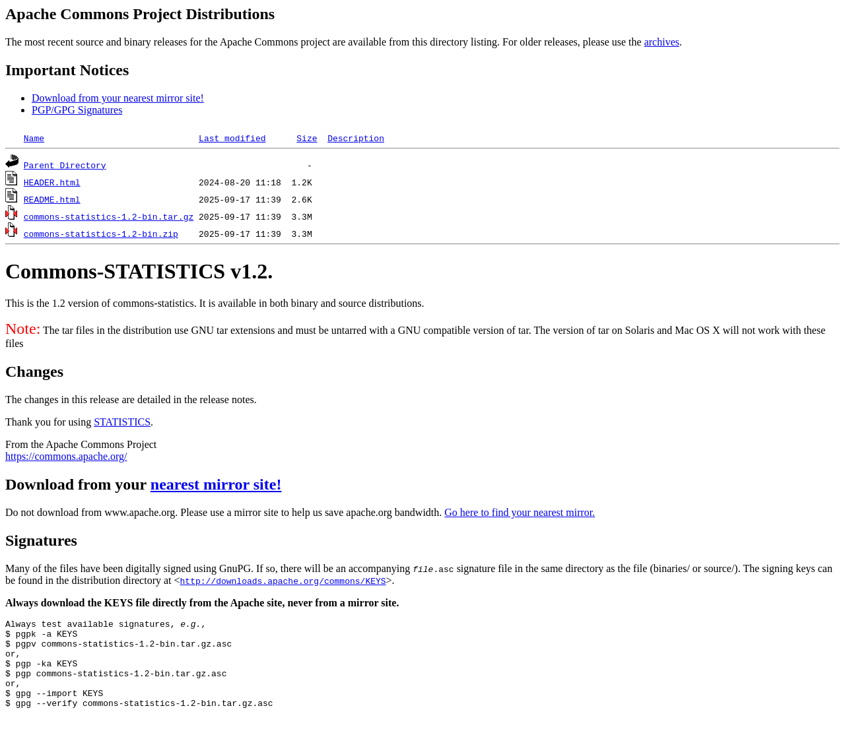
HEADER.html (52, 182)
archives (661, 42)
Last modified (232, 138)
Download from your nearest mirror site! (118, 98)
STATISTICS (122, 422)
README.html (52, 199)
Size (306, 138)
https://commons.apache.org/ (66, 456)
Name (34, 138)
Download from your (78, 484)
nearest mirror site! (216, 484)
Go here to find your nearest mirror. (519, 512)
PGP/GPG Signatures (77, 109)
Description (355, 138)
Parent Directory (65, 165)
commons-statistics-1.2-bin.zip (101, 234)
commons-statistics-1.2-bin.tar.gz (108, 216)
